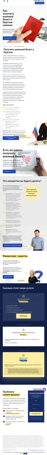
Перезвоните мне (36, 413)
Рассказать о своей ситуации (10, 138)
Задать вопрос (8, 276)
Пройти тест (9, 171)
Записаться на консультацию (12, 245)
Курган (14, 1)
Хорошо (25, 453)
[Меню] (4, 1)
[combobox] (36, 404)
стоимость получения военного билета (15, 74)
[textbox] (36, 404)
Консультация (9, 38)
